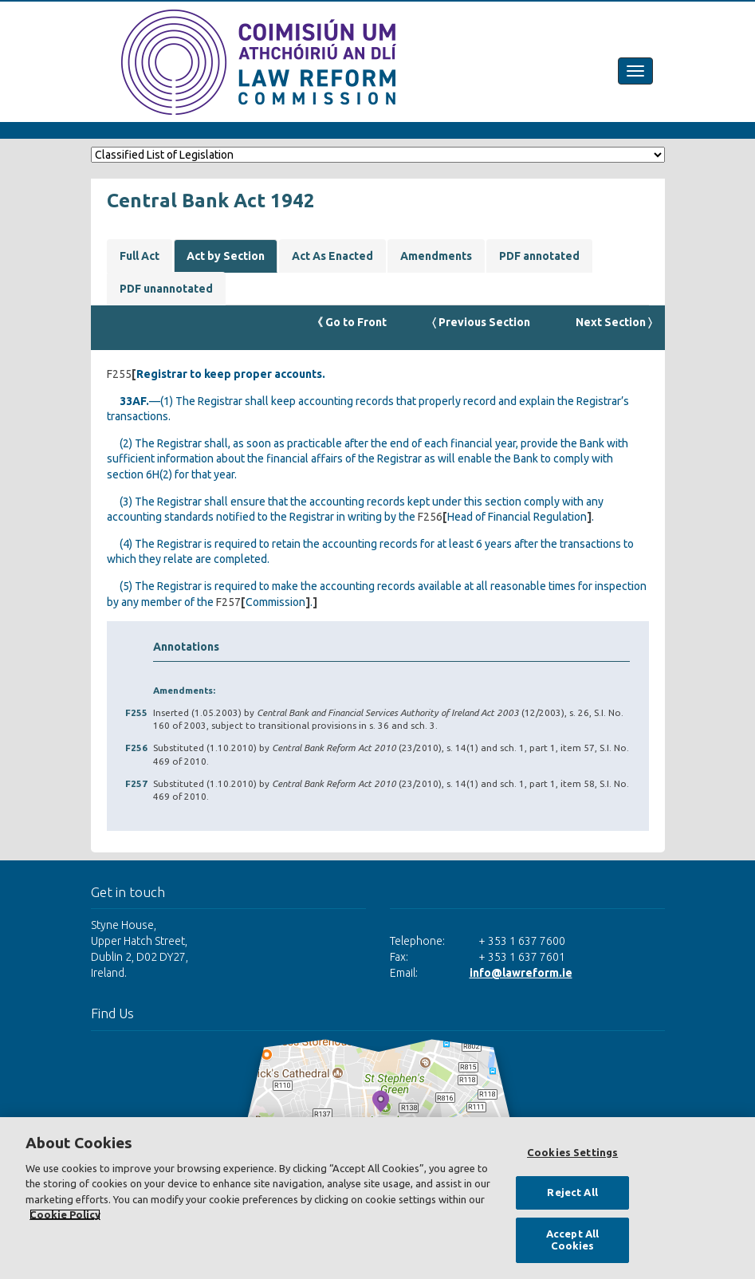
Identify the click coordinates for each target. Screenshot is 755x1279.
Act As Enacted (332, 256)
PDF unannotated (166, 288)
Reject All (572, 1192)
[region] (377, 1198)
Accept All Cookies (572, 1240)
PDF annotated (539, 256)
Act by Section (226, 256)
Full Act (139, 256)
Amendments (436, 256)
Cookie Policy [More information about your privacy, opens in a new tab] (64, 1214)
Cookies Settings (572, 1152)
